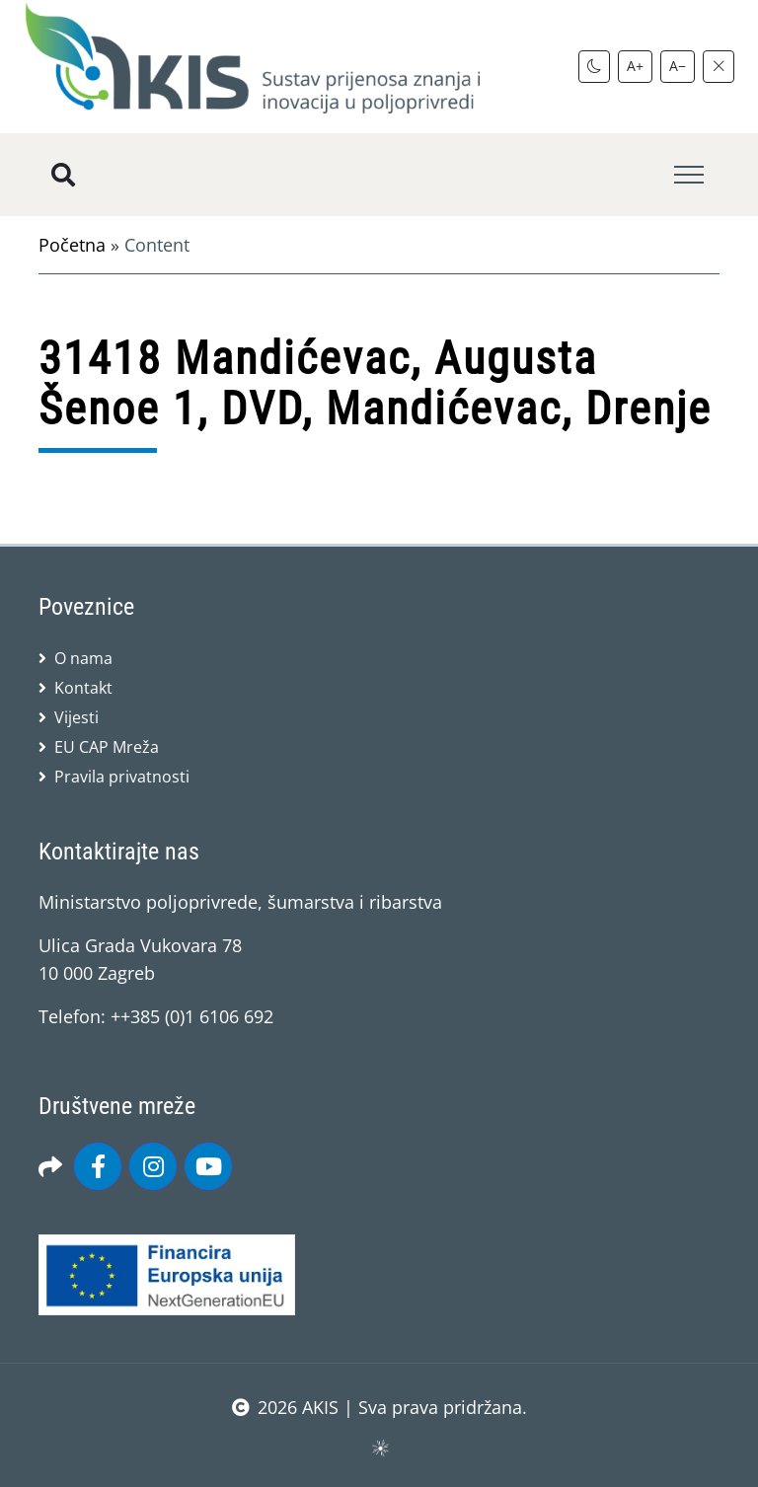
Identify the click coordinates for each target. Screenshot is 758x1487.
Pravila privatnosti (122, 776)
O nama (83, 658)
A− (677, 65)
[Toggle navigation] (689, 175)
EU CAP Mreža (106, 747)
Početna (72, 245)
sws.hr (379, 1447)
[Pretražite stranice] (63, 174)
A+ (635, 65)
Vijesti (76, 717)
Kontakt (83, 688)
